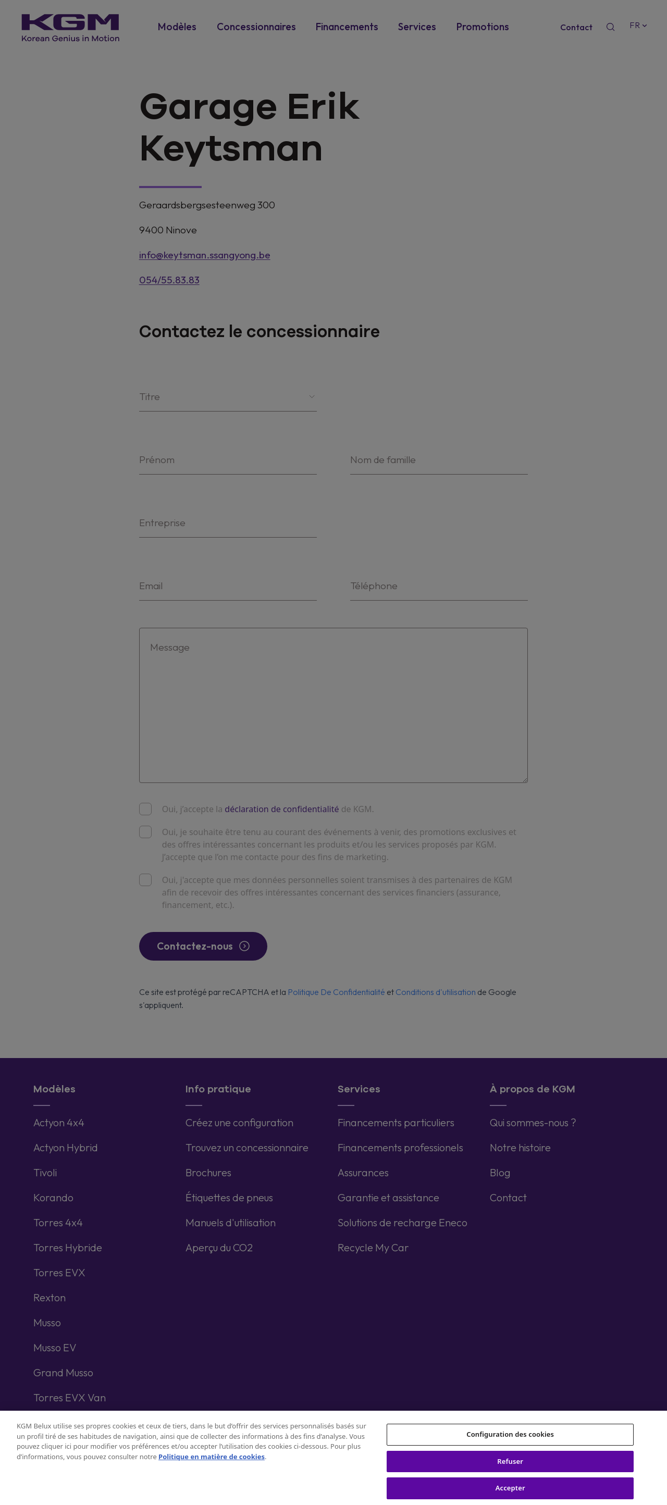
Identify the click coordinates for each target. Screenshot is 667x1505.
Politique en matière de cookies (211, 1462)
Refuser (510, 1467)
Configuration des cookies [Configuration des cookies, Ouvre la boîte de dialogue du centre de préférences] (510, 1440)
